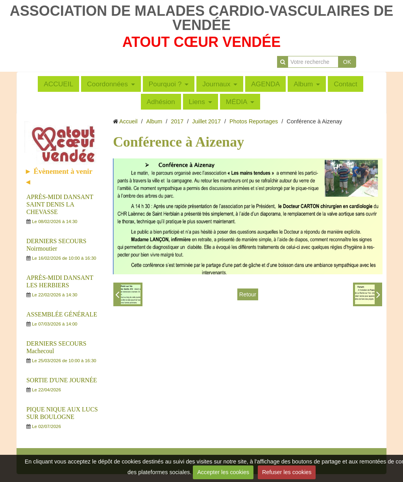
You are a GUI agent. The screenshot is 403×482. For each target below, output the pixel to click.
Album (303, 84)
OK (347, 62)
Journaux (216, 84)
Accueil (128, 121)
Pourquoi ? (165, 84)
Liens (197, 102)
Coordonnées (107, 84)
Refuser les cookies (287, 472)
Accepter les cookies (223, 472)
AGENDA (265, 84)
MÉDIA (237, 102)
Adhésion (161, 102)
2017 (177, 121)
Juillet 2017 (206, 121)
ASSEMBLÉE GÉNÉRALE (61, 314)
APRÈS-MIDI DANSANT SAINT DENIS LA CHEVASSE (59, 204)
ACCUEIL (58, 84)
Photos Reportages (253, 121)
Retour (247, 294)
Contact (345, 84)
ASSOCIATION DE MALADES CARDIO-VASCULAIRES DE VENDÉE (202, 18)
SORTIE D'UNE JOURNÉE (61, 380)
